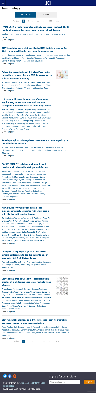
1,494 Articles (26, 15)
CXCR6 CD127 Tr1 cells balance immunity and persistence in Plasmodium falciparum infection (25, 166)
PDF (13, 40)
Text (8, 40)
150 (50, 21)
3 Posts (46, 15)
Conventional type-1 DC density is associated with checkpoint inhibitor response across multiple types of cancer (26, 282)
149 (43, 21)
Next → (59, 21)
